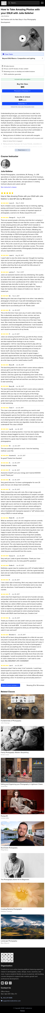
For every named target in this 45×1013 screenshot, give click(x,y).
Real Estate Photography (9, 848)
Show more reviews (10, 685)
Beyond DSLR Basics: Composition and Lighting (18, 58)
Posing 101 (4, 816)
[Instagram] (10, 983)
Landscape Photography (9, 941)
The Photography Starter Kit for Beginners (15, 879)
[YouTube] (2, 983)
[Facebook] (6, 983)
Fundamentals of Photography (11, 721)
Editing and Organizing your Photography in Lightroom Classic (22, 784)
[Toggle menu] (42, 2)
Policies (22, 1011)
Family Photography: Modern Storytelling (15, 752)
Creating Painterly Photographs (11, 909)
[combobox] (23, 2)
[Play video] (22, 38)
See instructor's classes (8, 187)
